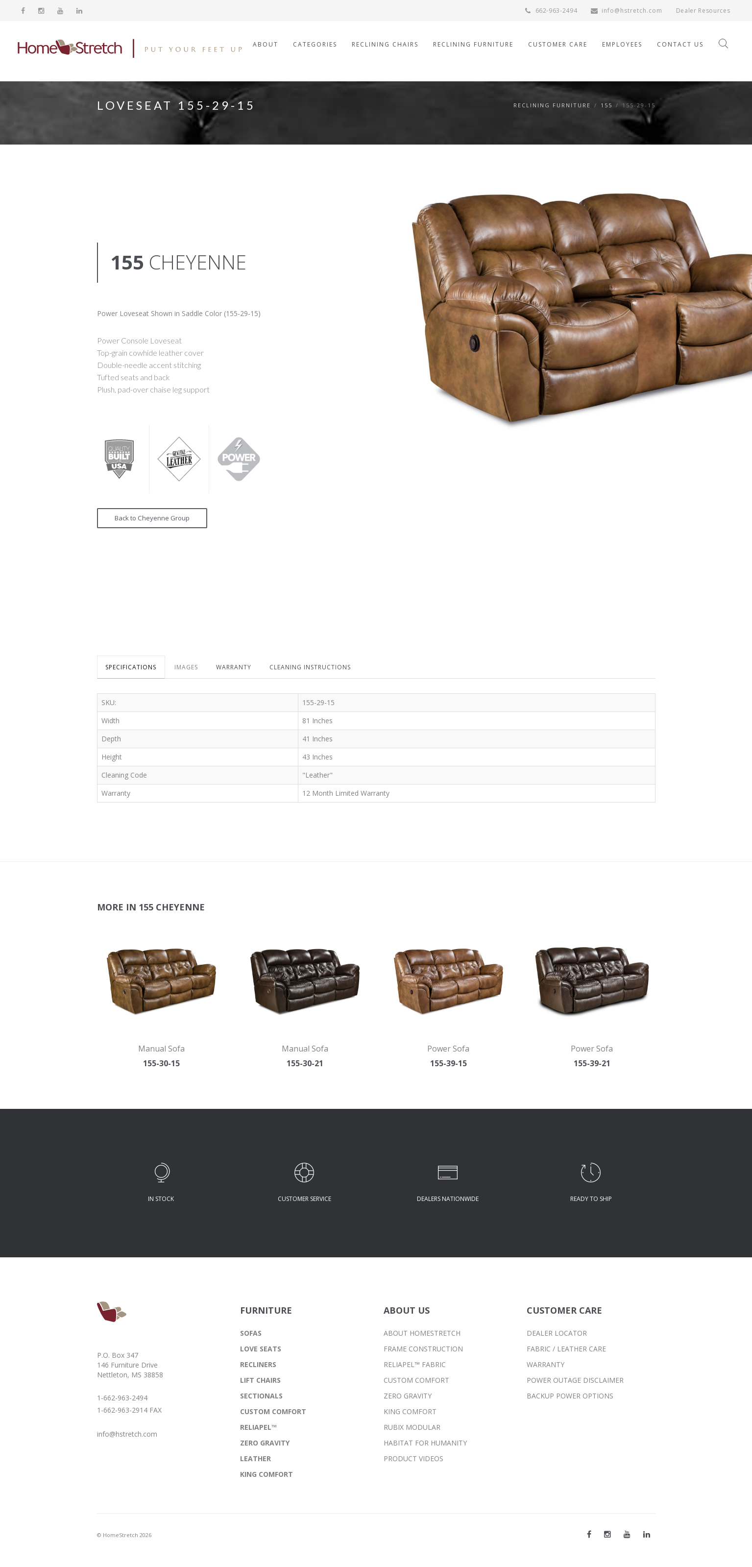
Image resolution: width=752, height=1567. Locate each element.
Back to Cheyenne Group (154, 519)
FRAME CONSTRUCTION (423, 1350)
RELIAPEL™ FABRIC (415, 1366)
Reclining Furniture (552, 105)
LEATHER (255, 1460)
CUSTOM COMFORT (273, 1413)
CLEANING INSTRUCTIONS (322, 669)
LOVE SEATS (260, 1350)
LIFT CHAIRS (260, 1381)
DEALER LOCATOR (557, 1334)
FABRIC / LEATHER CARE (566, 1350)
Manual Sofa (161, 1050)
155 (606, 105)
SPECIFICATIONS (132, 669)
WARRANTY (242, 669)
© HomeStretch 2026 (124, 1536)
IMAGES (191, 669)
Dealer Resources (702, 10)
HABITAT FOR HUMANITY (425, 1444)
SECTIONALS (261, 1397)
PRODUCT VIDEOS (413, 1460)
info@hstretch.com (625, 10)
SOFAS (251, 1334)
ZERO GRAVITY (265, 1444)
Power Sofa (448, 1050)
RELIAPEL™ (258, 1428)
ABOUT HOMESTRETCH (422, 1334)
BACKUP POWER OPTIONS (570, 1397)
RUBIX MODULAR (412, 1428)
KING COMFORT (266, 1475)
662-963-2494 (550, 10)
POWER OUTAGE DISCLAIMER (575, 1381)
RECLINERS (258, 1366)
